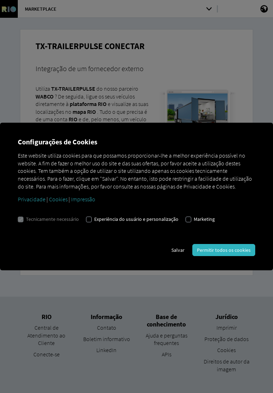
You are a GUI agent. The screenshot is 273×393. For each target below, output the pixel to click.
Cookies (58, 199)
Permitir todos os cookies (224, 250)
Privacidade (32, 199)
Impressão (83, 199)
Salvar (177, 250)
